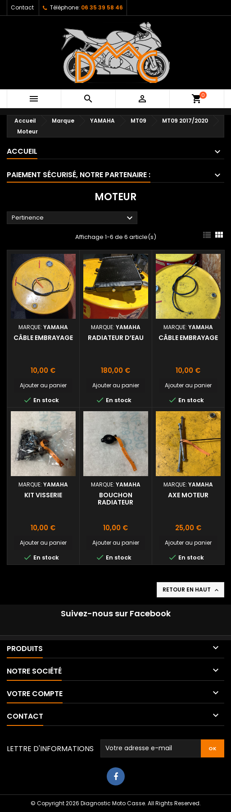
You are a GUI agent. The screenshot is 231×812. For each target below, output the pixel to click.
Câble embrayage (43, 337)
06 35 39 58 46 (102, 7)
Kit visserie (43, 495)
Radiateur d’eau (116, 337)
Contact (22, 7)
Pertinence (73, 218)
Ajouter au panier (43, 385)
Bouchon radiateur (115, 499)
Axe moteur (188, 495)
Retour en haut (191, 590)
